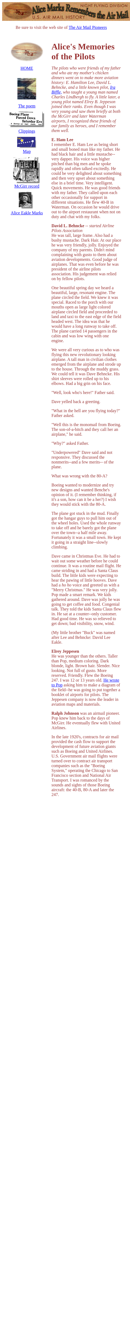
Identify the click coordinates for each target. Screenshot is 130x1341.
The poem (26, 106)
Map (27, 151)
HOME (26, 68)
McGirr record (26, 186)
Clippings (26, 131)
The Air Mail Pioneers (88, 27)
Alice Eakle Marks (27, 213)
